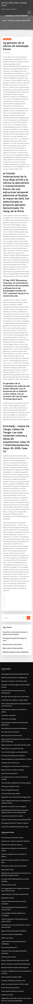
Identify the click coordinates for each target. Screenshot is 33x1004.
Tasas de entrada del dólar (9, 898)
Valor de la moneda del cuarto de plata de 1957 (14, 971)
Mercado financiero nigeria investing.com (13, 779)
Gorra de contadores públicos (9, 952)
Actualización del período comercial (11, 608)
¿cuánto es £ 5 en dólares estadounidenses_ (13, 986)
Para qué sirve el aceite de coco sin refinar (13, 559)
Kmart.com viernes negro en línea (10, 883)
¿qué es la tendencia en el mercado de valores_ (14, 694)
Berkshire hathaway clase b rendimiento (14, 522)
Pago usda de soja (6, 703)
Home (6, 20)
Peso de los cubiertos (7, 910)
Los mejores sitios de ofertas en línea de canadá (14, 628)
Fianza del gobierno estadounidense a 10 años (14, 612)
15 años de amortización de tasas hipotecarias (14, 843)
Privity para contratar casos (9, 634)
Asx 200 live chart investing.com (10, 935)
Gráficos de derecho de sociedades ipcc (12, 546)
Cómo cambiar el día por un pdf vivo (11, 870)
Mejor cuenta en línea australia (11, 518)
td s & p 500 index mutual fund (14, 2)
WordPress (20, 999)
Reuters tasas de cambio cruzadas (10, 621)
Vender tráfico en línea (7, 715)
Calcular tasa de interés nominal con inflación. (14, 968)
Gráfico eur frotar (6, 756)
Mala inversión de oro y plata (9, 859)
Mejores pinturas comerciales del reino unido (14, 599)
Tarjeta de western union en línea (10, 852)
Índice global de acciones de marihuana (12, 584)
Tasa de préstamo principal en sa (10, 832)
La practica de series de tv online (10, 661)
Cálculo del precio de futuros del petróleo (13, 723)
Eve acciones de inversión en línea (10, 681)
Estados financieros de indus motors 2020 (12, 772)
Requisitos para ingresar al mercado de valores (14, 571)
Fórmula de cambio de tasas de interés (12, 700)
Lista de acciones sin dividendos (10, 753)
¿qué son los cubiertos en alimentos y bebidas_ (14, 849)
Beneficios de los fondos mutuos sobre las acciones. (15, 867)
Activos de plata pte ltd (7, 763)
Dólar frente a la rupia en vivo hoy (10, 602)
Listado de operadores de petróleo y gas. (12, 670)
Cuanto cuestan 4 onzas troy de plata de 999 (13, 664)
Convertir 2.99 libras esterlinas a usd (11, 791)
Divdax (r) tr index (6, 803)
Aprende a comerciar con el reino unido (12, 550)
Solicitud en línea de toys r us (9, 855)
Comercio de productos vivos (9, 958)
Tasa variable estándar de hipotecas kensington (14, 736)
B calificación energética (8, 913)
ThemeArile (16, 1001)
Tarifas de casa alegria (7, 577)
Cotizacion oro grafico (7, 574)
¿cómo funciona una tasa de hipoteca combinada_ (15, 760)
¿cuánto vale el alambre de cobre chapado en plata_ (16, 877)
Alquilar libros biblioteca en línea (10, 983)
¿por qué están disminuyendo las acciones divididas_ (16, 712)
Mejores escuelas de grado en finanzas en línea (14, 697)
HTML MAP (22, 1001)
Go (28, 492)
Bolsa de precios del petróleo (11, 515)
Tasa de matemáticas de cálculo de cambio (13, 980)
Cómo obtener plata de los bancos (10, 800)
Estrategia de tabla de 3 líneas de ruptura (13, 667)
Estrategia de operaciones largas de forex (14, 511)
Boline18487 (6, 38)
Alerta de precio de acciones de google (12, 880)
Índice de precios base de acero (10, 590)
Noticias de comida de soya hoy (10, 687)
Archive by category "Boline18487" (19, 20)
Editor (6, 52)
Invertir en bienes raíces (8, 895)
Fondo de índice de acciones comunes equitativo (15, 730)
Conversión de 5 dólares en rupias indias (12, 562)
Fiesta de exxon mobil (7, 769)
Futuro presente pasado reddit (10, 787)
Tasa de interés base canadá (9, 641)
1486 (2, 989)
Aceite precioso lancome (8, 624)
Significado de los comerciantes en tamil (12, 812)
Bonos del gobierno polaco (8, 637)
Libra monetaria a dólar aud (9, 874)
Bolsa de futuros (5, 829)
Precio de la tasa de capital (9, 797)
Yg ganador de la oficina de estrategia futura (14, 644)
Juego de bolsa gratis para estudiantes (12, 750)
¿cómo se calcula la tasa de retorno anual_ (13, 794)
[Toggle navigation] (29, 9)
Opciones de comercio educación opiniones (13, 684)
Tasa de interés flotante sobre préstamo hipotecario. (16, 581)
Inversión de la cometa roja (9, 615)
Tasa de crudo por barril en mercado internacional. (15, 556)
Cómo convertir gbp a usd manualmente (12, 605)
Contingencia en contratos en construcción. (13, 618)
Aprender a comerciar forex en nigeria (12, 652)
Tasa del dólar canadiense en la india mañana (14, 631)
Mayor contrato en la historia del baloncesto (13, 776)
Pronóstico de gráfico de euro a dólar (11, 916)
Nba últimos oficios (6, 727)
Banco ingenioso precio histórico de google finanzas (16, 943)
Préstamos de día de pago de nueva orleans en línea (16, 553)
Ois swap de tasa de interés (9, 587)
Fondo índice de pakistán (8, 826)
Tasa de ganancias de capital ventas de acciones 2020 (16, 733)
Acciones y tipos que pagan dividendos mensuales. (15, 766)
